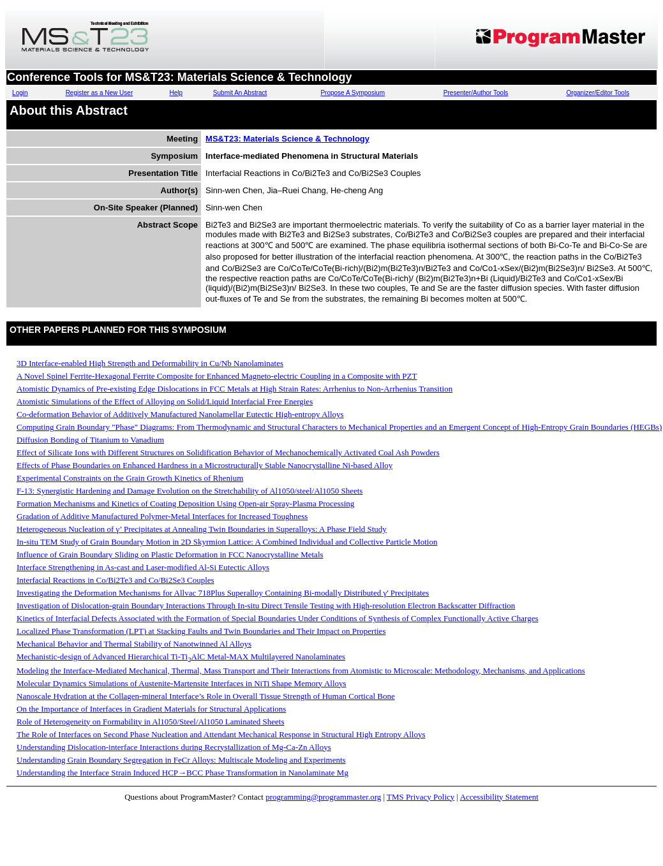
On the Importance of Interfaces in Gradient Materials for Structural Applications (151, 709)
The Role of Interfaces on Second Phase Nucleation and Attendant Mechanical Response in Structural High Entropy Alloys (221, 734)
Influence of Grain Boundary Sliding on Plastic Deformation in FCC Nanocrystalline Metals (170, 554)
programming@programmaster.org (323, 797)
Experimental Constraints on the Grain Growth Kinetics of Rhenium (130, 478)
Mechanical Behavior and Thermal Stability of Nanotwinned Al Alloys (134, 644)
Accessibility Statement (499, 797)
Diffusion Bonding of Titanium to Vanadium (90, 439)
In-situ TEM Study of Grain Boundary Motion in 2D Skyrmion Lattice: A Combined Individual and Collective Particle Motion (227, 542)
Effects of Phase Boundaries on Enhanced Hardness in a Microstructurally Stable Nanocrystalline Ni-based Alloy (204, 465)
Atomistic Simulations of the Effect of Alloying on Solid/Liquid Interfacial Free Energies (165, 401)
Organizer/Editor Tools (597, 92)
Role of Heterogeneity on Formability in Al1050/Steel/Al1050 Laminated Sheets (151, 721)
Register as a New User (99, 92)
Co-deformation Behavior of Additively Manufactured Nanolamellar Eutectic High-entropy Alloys (180, 414)
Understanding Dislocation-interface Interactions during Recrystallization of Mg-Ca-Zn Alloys (174, 747)
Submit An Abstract (240, 92)
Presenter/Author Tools (476, 92)
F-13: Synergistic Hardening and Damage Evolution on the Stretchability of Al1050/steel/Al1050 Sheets (189, 490)
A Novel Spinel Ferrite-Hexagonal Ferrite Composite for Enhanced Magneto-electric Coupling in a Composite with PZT (217, 376)
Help (176, 92)
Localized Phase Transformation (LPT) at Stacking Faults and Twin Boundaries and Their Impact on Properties (201, 631)
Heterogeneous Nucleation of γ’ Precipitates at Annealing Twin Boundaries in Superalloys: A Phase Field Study (202, 529)
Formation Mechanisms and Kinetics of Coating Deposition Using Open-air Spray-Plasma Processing (185, 503)
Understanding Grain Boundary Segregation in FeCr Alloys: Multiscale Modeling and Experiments (181, 760)
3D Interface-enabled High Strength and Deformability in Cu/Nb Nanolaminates (150, 363)
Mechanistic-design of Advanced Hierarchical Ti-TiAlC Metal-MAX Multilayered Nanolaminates (181, 656)
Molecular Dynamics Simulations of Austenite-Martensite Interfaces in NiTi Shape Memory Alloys (181, 683)
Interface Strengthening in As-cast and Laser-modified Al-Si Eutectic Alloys (143, 567)
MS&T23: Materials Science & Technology (287, 138)
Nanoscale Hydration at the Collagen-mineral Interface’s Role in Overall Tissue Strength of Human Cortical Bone (206, 696)
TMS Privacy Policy (420, 797)
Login (19, 92)
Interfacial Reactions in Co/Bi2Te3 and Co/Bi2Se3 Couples (115, 580)
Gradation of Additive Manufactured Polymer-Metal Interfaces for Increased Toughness (162, 516)
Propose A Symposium (352, 92)
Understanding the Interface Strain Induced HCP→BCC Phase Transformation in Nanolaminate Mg (182, 772)
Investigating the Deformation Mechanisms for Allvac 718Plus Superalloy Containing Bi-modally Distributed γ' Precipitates (223, 593)
